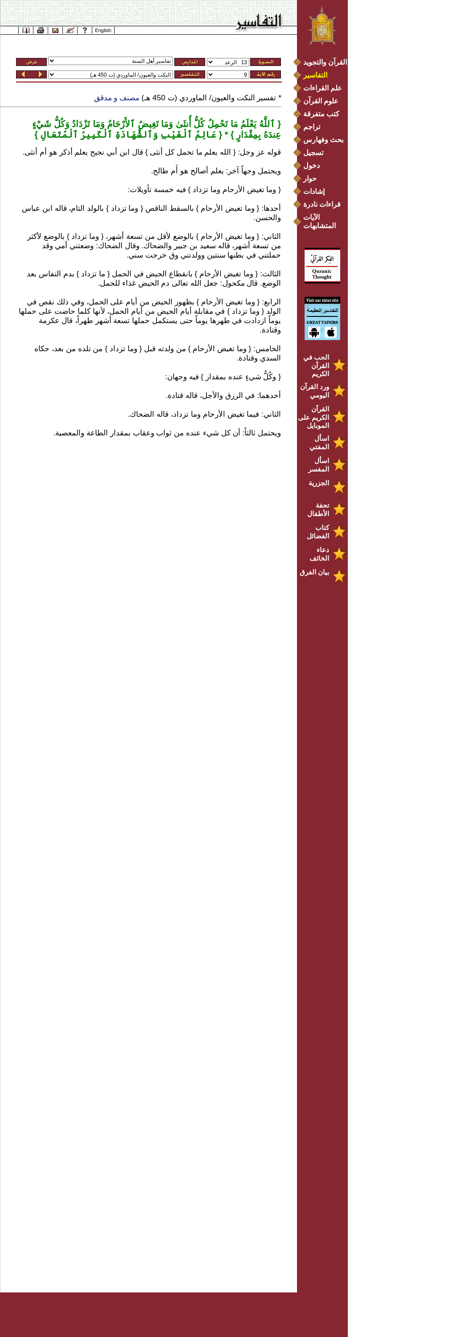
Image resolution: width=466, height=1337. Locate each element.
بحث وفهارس (325, 140)
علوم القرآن (320, 101)
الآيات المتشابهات (319, 221)
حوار (310, 178)
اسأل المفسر (318, 465)
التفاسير (315, 75)
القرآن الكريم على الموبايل (313, 417)
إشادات (314, 191)
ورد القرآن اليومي (314, 391)
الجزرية (319, 483)
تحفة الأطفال (318, 509)
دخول (311, 165)
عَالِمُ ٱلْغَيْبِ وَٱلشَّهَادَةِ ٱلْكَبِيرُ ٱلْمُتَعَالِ (127, 134)
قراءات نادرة (322, 204)
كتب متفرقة (321, 114)
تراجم (311, 127)
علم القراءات (322, 88)
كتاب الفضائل (318, 532)
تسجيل (313, 152)
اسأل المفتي (319, 443)
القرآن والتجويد (325, 62)
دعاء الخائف (319, 554)
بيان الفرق (314, 572)
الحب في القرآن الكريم (316, 365)
